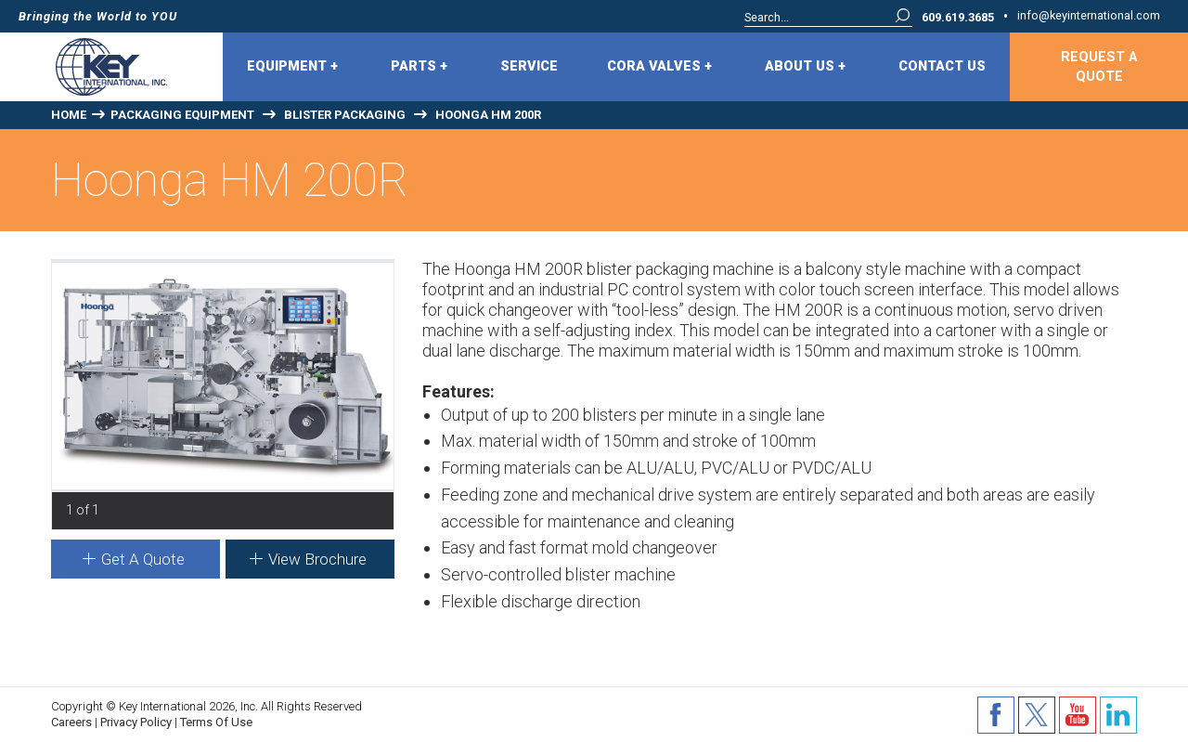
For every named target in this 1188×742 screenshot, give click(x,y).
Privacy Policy (136, 722)
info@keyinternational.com (1088, 16)
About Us (805, 67)
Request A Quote (1099, 67)
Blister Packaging (345, 115)
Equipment (292, 67)
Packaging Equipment (182, 115)
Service (529, 66)
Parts (419, 67)
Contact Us (942, 66)
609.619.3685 (958, 18)
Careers (71, 722)
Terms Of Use (216, 722)
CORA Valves (659, 67)
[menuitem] (295, 67)
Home (68, 115)
